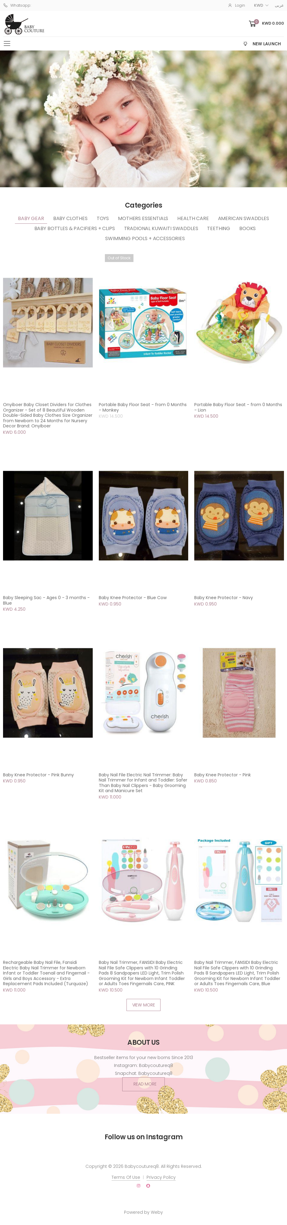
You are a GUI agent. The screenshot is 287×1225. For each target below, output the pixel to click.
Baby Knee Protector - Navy (223, 598)
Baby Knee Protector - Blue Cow (133, 598)
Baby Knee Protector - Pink (222, 775)
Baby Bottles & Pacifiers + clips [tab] (74, 228)
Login (236, 5)
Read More (145, 1084)
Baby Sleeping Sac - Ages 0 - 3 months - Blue (46, 600)
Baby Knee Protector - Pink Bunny (38, 775)
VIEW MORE (143, 1005)
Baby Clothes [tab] (70, 218)
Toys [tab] (103, 218)
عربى (279, 5)
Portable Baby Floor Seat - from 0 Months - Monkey (143, 407)
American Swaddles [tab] (243, 218)
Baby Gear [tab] (31, 218)
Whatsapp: (17, 5)
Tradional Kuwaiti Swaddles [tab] (161, 228)
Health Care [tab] (193, 218)
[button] (266, 24)
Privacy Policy (161, 1177)
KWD (258, 5)
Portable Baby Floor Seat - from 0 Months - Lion (238, 407)
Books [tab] (247, 228)
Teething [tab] (218, 228)
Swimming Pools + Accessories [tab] (145, 238)
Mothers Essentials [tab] (143, 218)
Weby (157, 1212)
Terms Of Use (126, 1177)
